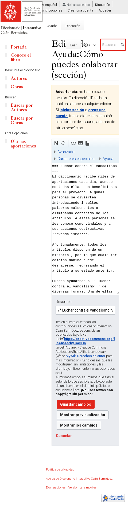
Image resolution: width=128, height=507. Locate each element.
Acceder (105, 10)
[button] (56, 143)
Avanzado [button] (66, 152)
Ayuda (52, 26)
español (51, 5)
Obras (17, 86)
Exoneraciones (55, 487)
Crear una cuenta (80, 10)
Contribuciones (51, 10)
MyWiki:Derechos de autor (85, 356)
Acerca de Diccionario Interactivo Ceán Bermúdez (79, 478)
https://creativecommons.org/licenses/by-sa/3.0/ (85, 341)
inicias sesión (72, 110)
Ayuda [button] (108, 159)
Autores (19, 78)
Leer (68, 45)
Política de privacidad (60, 469)
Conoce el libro (21, 57)
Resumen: (64, 301)
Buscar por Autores (22, 107)
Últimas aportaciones (23, 143)
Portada (18, 47)
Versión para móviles (82, 487)
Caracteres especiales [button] (76, 159)
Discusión (102, 5)
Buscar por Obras (22, 120)
